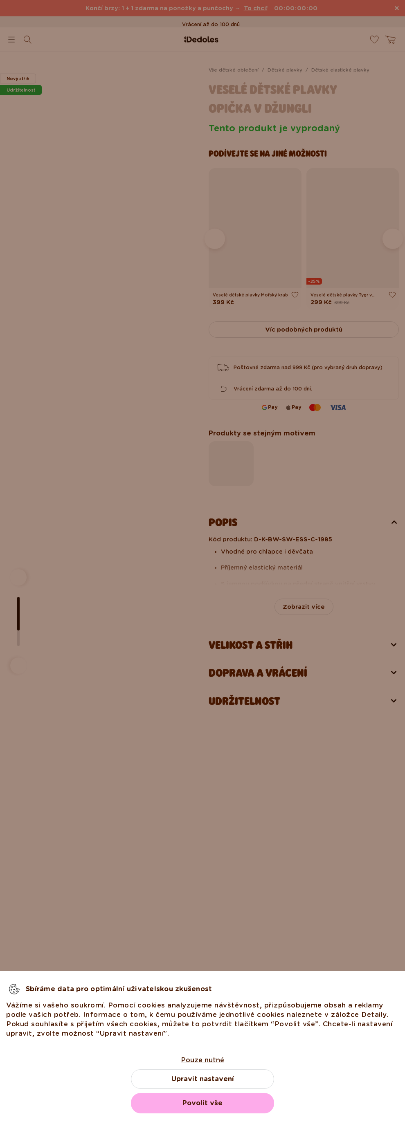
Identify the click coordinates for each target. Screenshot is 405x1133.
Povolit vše (202, 1103)
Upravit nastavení (202, 1079)
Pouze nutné (202, 1060)
